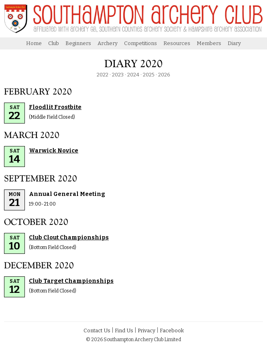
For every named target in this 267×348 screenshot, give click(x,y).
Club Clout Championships (69, 237)
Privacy (146, 330)
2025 (149, 75)
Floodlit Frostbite (55, 107)
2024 (133, 75)
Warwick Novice (53, 150)
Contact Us (97, 330)
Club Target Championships (71, 281)
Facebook (172, 330)
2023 (118, 75)
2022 (102, 75)
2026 (164, 75)
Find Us (124, 330)
